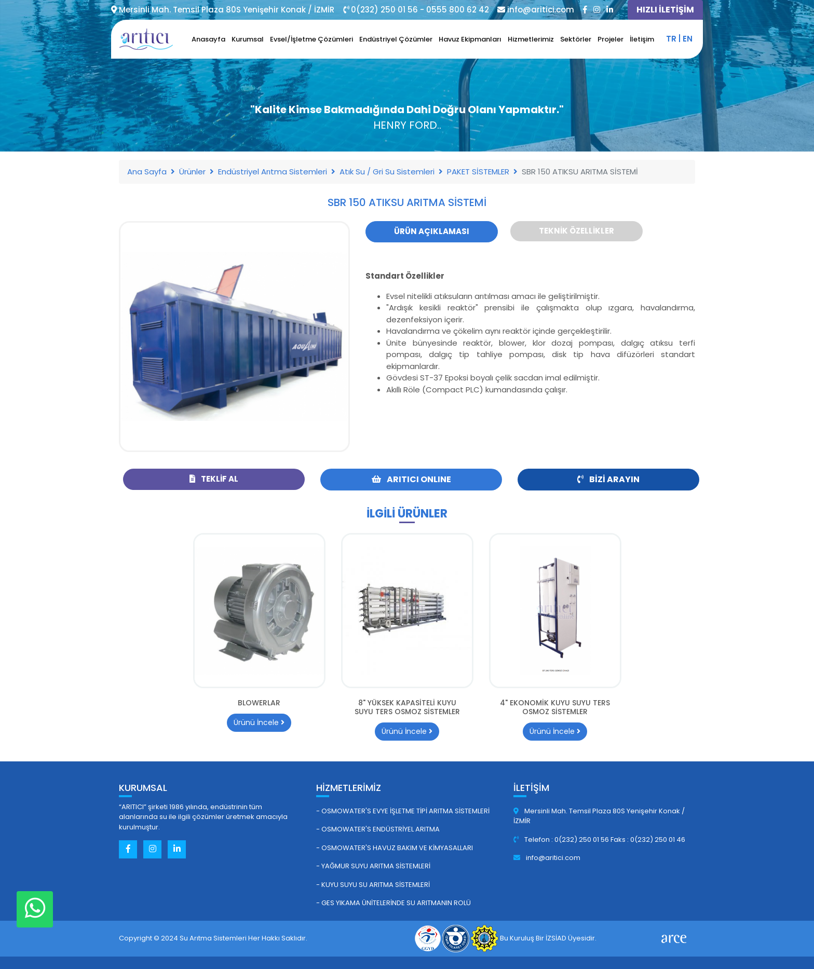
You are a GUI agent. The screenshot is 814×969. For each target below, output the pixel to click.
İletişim (642, 39)
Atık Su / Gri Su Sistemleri (387, 171)
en (688, 38)
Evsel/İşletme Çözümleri (311, 39)
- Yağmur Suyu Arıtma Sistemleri (373, 866)
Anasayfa (208, 39)
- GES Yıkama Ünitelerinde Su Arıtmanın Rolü (393, 903)
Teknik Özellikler (576, 230)
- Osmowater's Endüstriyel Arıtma (378, 829)
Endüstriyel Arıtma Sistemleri (272, 171)
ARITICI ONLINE (411, 479)
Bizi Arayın (608, 479)
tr (671, 38)
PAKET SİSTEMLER (478, 171)
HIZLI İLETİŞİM (665, 10)
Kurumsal (248, 39)
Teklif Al (213, 478)
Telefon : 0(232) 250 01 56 (561, 839)
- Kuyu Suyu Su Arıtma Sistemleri (373, 885)
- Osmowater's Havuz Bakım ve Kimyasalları (394, 848)
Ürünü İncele (259, 722)
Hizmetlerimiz (531, 39)
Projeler (610, 39)
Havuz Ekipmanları (470, 39)
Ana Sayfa (147, 171)
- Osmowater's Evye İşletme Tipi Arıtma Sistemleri (403, 811)
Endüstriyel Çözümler (395, 39)
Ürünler (192, 171)
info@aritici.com (546, 858)
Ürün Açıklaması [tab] (431, 231)
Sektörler (575, 39)
